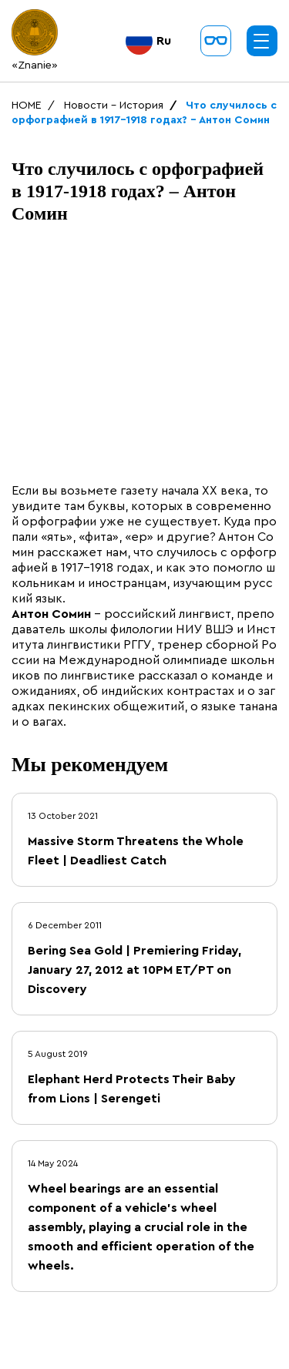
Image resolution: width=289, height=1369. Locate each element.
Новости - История (113, 105)
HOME (27, 105)
